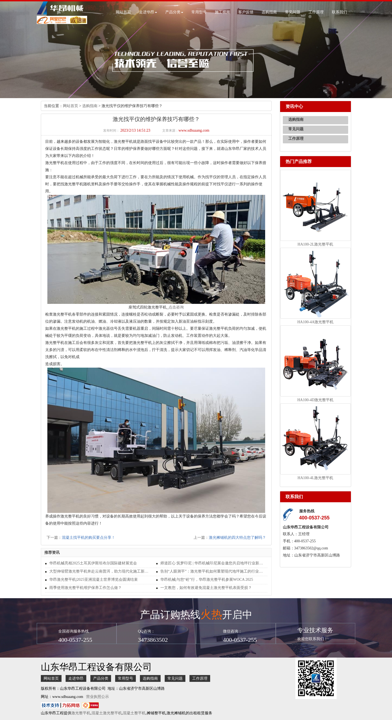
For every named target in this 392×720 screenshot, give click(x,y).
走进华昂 (76, 678)
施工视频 (222, 12)
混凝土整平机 (134, 713)
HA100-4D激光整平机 (315, 400)
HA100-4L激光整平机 (315, 478)
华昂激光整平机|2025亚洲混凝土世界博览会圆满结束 (93, 579)
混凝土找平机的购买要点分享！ (88, 538)
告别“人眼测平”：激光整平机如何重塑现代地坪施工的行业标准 (211, 571)
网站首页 (123, 12)
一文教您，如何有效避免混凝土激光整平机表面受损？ (206, 588)
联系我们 (339, 12)
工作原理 (316, 12)
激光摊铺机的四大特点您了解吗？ (237, 538)
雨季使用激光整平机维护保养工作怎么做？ (85, 588)
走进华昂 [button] (148, 12)
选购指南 (269, 12)
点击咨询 (176, 307)
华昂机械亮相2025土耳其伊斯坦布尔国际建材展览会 (93, 563)
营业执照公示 (97, 697)
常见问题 (292, 12)
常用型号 (199, 12)
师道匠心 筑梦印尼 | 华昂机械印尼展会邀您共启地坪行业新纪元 (211, 563)
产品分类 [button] (174, 12)
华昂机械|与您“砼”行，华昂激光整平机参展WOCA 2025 (206, 579)
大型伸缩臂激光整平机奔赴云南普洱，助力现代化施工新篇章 (100, 571)
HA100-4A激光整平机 (315, 322)
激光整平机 (80, 713)
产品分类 (100, 678)
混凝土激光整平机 (106, 713)
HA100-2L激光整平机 (315, 244)
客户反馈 (245, 12)
